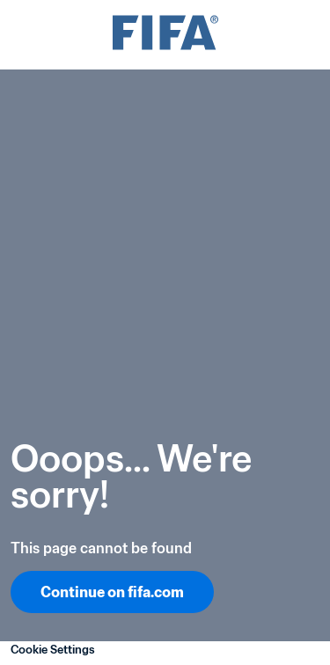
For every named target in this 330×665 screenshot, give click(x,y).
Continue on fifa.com (112, 592)
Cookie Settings (53, 649)
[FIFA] (165, 34)
